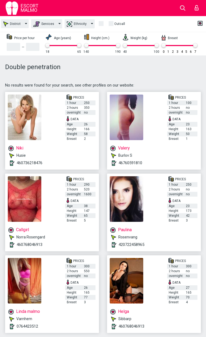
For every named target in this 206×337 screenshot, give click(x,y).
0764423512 (27, 326)
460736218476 (29, 162)
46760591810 (130, 162)
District (12, 24)
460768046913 (29, 244)
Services (43, 24)
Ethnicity (77, 24)
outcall (119, 24)
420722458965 (131, 244)
